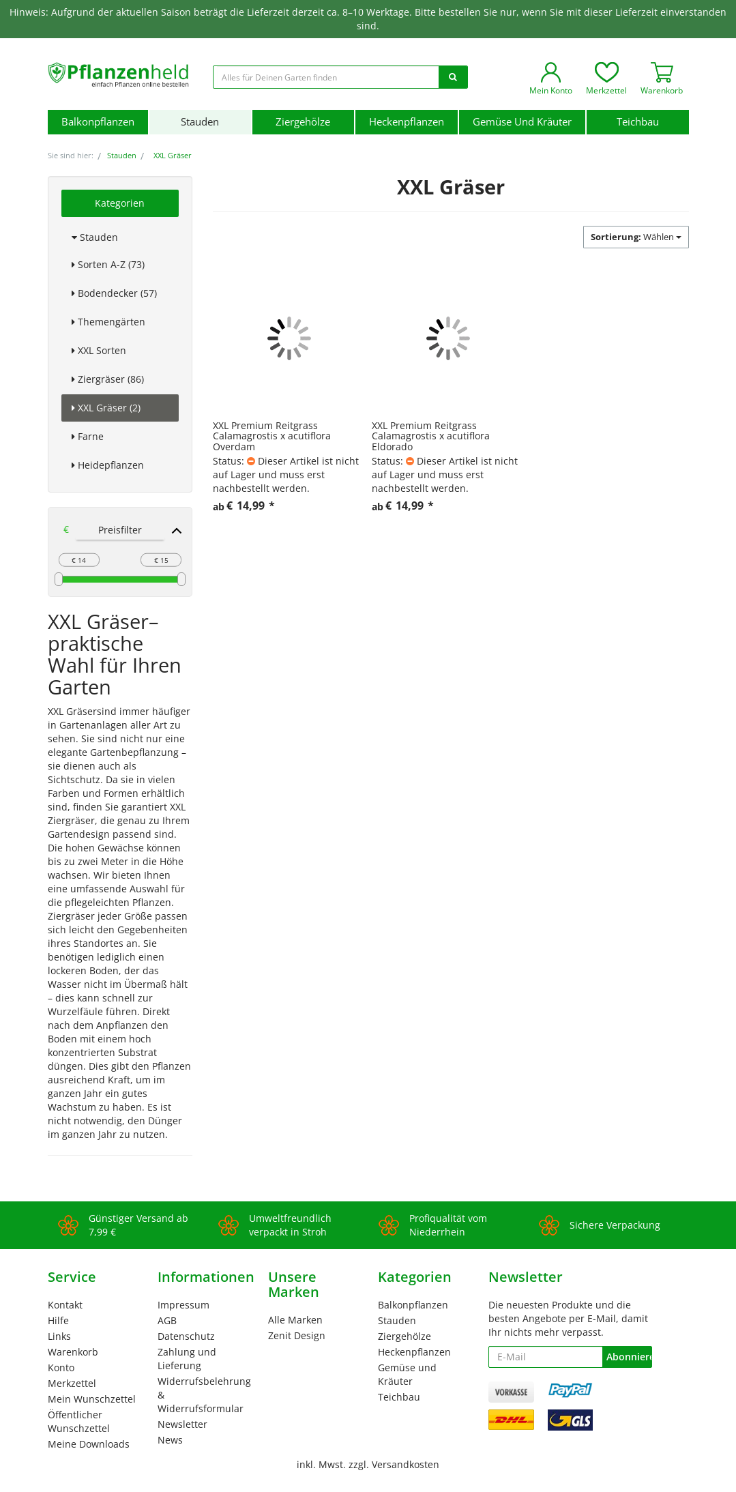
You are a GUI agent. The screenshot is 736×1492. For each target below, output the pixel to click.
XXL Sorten (99, 350)
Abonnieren (628, 1356)
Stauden (200, 122)
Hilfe (58, 1320)
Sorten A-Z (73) (108, 264)
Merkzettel (72, 1383)
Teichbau (638, 122)
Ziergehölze (303, 122)
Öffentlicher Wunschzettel (79, 1421)
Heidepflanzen (108, 464)
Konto (61, 1367)
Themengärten (108, 321)
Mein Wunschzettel (92, 1398)
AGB (167, 1320)
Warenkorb (73, 1351)
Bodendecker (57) (114, 293)
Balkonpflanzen (97, 122)
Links (59, 1336)
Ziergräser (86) (108, 378)
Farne (88, 436)
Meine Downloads (89, 1443)
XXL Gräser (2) (106, 407)
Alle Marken (295, 1319)
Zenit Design (296, 1335)
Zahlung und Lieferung (187, 1358)
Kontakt (65, 1304)
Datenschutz (186, 1336)
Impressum (183, 1304)
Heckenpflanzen (406, 122)
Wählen (636, 237)
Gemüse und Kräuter (522, 122)
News (170, 1439)
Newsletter (182, 1424)
